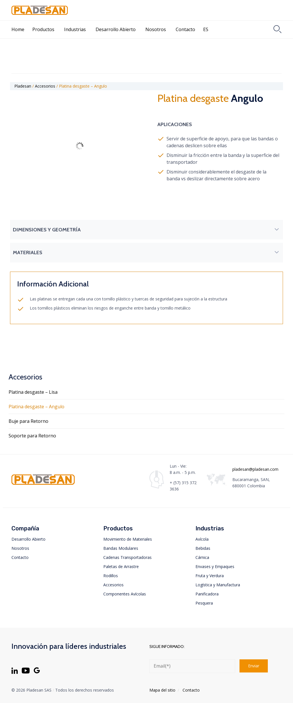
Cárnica (202, 557)
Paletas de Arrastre (121, 566)
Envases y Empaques (214, 566)
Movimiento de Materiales (127, 539)
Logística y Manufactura (217, 584)
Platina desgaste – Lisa (33, 392)
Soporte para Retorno (32, 436)
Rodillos (110, 575)
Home (17, 29)
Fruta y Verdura (209, 575)
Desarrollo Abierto (116, 29)
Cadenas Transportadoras (127, 557)
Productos (43, 29)
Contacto (185, 29)
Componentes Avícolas (124, 594)
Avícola (202, 539)
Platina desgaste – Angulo (36, 406)
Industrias (75, 29)
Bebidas (202, 548)
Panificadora (207, 594)
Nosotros (155, 29)
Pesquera (204, 603)
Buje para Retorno (28, 421)
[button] (146, 229)
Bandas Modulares (120, 548)
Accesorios (113, 584)
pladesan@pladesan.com (255, 469)
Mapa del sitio (162, 690)
